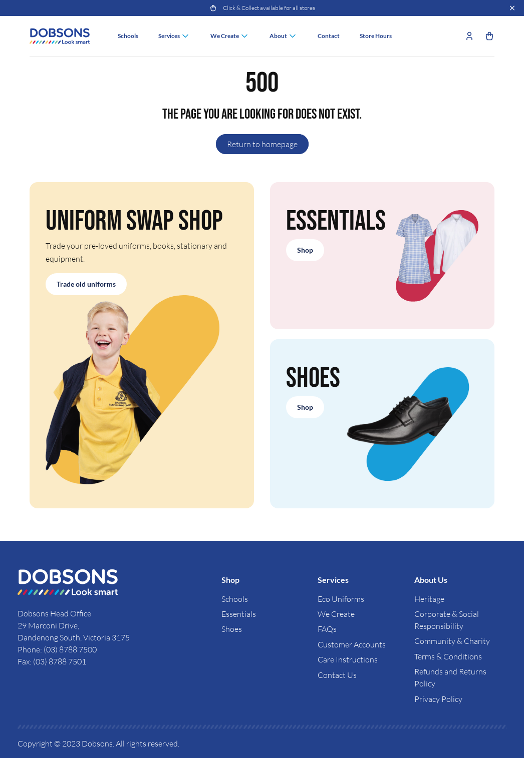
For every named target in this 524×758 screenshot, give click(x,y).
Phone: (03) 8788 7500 (57, 649)
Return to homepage (262, 144)
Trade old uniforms (86, 284)
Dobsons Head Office (55, 613)
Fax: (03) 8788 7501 (52, 661)
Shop (305, 250)
